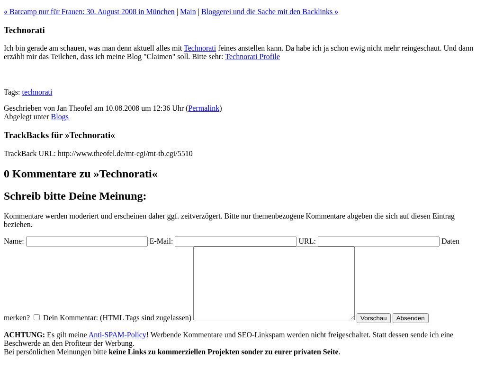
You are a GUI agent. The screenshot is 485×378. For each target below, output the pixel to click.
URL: (306, 241)
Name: (14, 241)
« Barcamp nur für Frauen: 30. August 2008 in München (89, 12)
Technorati (200, 48)
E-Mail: (161, 241)
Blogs (60, 117)
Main (188, 12)
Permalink (203, 108)
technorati (37, 92)
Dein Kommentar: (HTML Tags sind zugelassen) (117, 332)
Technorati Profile (252, 57)
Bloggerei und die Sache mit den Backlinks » (269, 12)
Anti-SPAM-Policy (117, 349)
